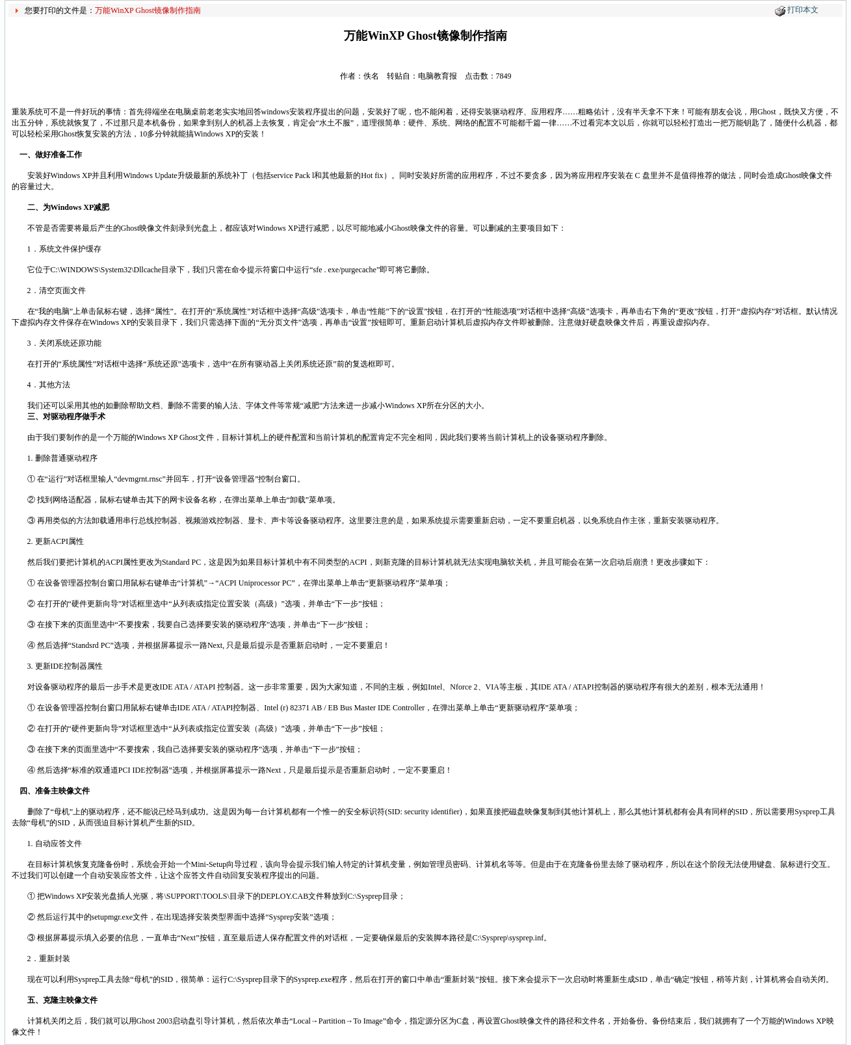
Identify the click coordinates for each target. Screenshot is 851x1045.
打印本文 (802, 9)
